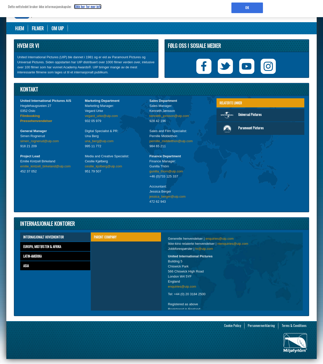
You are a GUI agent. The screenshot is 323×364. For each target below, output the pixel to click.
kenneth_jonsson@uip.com (169, 116)
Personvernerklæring (261, 325)
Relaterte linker (231, 102)
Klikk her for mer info (87, 5)
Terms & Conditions (294, 325)
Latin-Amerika (32, 256)
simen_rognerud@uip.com (39, 141)
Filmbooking (30, 116)
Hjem (19, 28)
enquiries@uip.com (219, 238)
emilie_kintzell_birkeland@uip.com (45, 166)
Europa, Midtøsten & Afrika (42, 246)
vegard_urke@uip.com (101, 116)
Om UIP (57, 28)
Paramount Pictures (241, 128)
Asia (26, 265)
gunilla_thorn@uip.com (166, 171)
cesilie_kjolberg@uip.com (103, 166)
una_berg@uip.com (99, 141)
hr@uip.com (204, 249)
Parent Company (105, 236)
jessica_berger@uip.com (167, 196)
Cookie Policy (232, 325)
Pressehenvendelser (36, 121)
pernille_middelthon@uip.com (171, 141)
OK (247, 6)
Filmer (38, 28)
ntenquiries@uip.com (232, 244)
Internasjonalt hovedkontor (43, 236)
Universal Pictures (240, 115)
